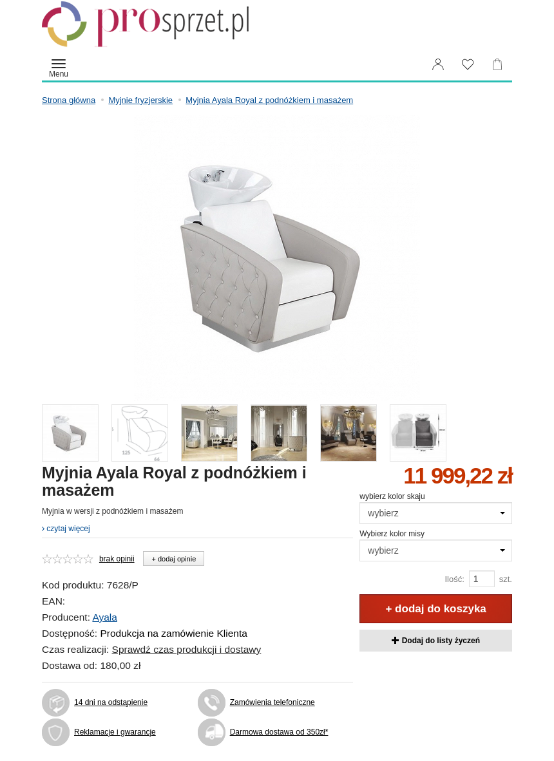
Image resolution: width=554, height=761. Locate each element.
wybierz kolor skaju (392, 496)
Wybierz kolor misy (392, 533)
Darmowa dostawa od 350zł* (279, 732)
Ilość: (454, 579)
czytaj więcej (66, 528)
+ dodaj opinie (173, 559)
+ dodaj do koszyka (435, 609)
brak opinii (117, 558)
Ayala (104, 617)
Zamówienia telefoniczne (272, 702)
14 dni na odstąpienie (111, 702)
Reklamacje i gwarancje (115, 732)
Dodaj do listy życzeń (436, 640)
